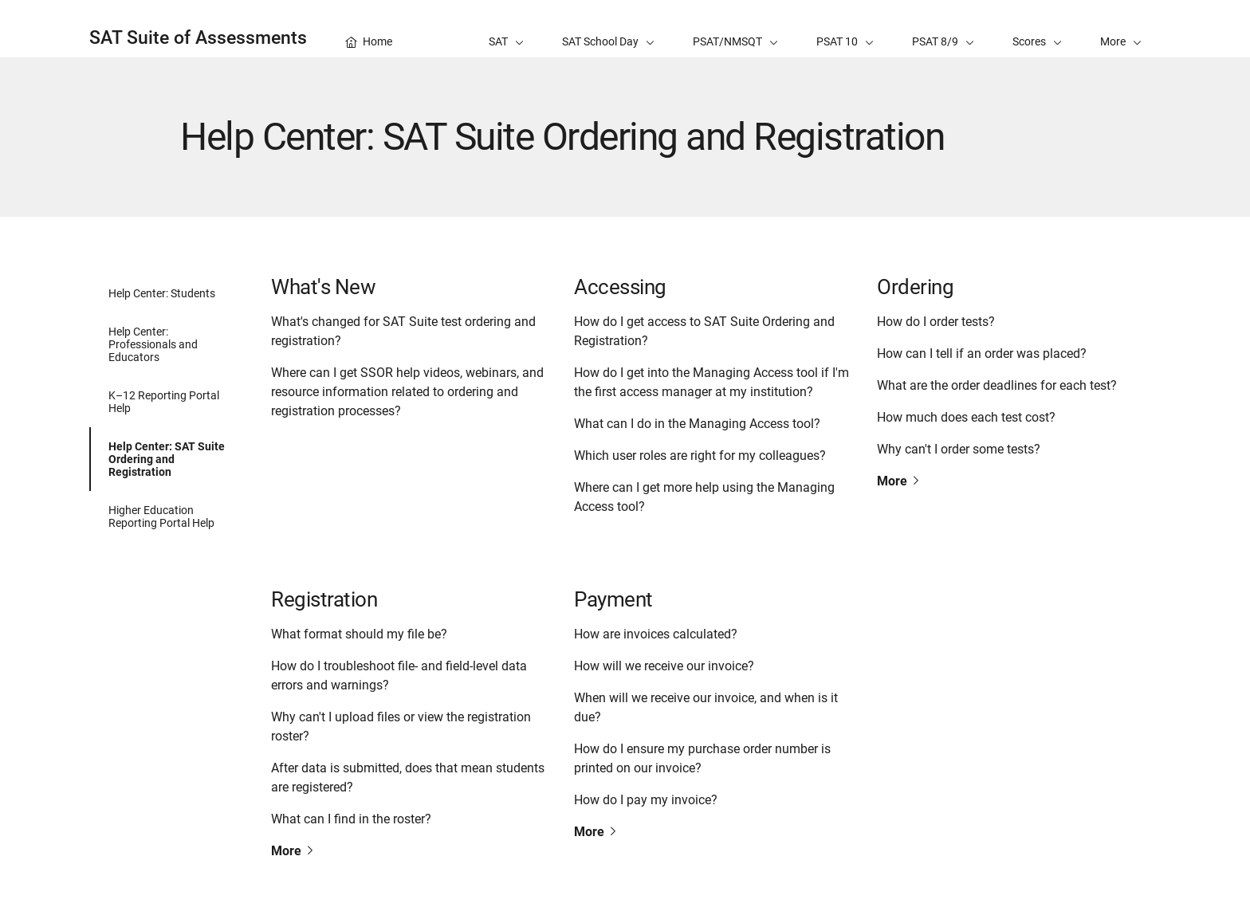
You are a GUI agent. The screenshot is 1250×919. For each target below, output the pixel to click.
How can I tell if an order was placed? (982, 353)
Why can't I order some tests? (958, 449)
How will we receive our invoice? (664, 666)
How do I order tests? (936, 321)
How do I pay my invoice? (645, 799)
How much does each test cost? (966, 417)
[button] (1121, 28)
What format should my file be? (359, 634)
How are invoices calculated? (655, 634)
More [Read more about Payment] (596, 831)
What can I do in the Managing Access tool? (697, 423)
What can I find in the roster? (351, 819)
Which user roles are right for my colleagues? (700, 455)
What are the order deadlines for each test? (997, 385)
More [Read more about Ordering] (899, 481)
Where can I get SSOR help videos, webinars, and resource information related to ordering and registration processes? (407, 391)
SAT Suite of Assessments (198, 38)
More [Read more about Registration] (293, 850)
